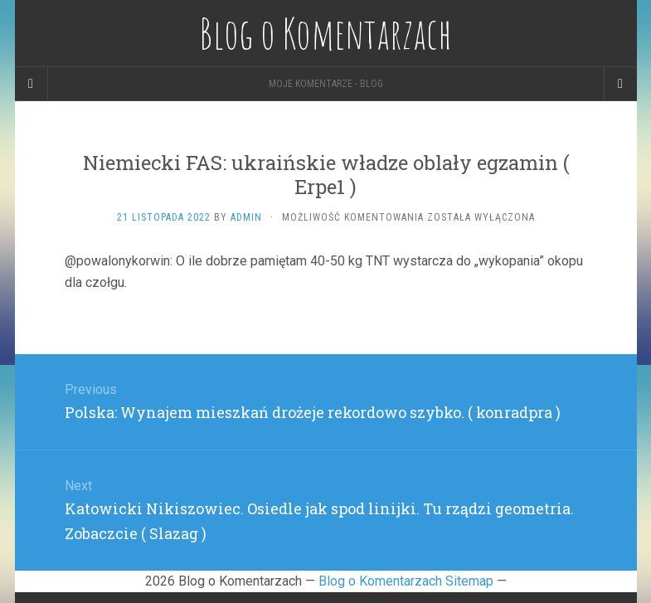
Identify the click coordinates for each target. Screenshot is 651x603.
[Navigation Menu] (620, 83)
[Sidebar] (31, 83)
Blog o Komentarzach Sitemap (405, 581)
